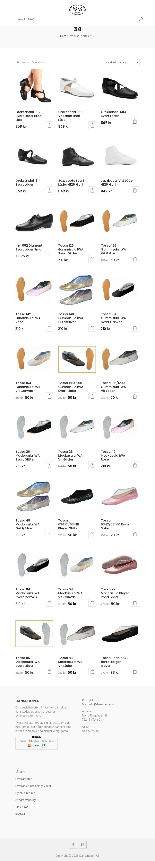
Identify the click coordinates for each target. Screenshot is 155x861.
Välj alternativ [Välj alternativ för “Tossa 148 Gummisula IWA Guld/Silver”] (92, 328)
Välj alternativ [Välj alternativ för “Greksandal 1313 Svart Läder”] (135, 121)
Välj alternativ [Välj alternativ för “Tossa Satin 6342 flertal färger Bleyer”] (135, 671)
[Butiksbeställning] (121, 62)
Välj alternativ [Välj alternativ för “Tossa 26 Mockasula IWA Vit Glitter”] (92, 465)
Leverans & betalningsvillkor (33, 785)
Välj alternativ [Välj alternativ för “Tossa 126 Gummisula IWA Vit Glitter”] (135, 259)
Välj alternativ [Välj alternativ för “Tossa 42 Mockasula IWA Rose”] (135, 465)
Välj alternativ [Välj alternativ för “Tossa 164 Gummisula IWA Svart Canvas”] (135, 328)
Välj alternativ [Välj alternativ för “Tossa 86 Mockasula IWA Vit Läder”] (92, 671)
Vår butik (20, 771)
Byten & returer (25, 793)
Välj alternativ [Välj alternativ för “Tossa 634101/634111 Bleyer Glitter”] (92, 534)
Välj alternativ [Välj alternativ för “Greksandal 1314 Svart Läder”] (49, 190)
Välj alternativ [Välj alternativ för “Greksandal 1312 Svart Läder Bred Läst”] (49, 125)
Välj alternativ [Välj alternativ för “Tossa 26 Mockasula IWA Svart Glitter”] (49, 465)
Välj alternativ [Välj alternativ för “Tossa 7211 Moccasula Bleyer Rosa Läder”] (135, 603)
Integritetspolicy (25, 800)
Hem (63, 36)
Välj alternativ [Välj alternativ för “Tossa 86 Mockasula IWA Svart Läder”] (49, 671)
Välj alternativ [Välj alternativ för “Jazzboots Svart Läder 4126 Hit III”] (92, 190)
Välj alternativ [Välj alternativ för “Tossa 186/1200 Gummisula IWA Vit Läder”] (135, 396)
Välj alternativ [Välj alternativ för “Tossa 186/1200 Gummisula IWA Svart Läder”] (92, 396)
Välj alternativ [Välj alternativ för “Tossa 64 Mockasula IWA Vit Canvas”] (92, 603)
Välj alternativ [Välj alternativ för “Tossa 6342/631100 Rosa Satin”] (135, 534)
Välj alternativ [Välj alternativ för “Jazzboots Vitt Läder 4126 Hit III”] (135, 190)
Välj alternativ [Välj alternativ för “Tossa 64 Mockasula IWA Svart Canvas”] (49, 603)
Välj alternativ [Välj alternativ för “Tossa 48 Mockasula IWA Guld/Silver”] (49, 534)
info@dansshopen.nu (102, 704)
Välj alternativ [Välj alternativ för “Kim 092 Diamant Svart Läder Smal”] (49, 255)
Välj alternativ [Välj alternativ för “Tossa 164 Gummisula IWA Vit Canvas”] (49, 396)
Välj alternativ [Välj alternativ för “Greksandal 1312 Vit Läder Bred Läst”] (92, 125)
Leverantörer (23, 778)
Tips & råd (21, 807)
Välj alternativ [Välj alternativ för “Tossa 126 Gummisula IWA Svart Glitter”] (92, 259)
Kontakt (20, 814)
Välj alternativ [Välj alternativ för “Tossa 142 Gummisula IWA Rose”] (49, 328)
